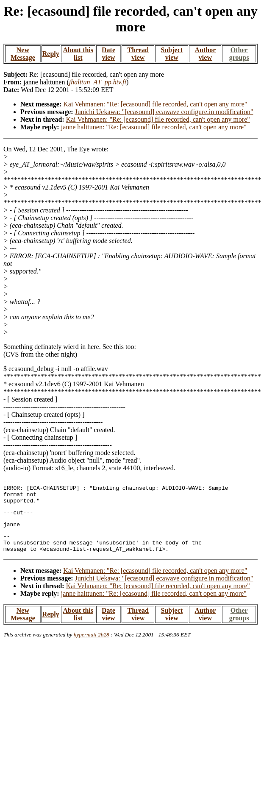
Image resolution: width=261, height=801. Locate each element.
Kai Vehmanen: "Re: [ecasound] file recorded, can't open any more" (155, 104)
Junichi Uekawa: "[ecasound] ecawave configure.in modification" (164, 111)
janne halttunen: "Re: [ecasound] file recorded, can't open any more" (154, 127)
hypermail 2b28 (91, 646)
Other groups (239, 53)
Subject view (172, 53)
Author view (205, 53)
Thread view (138, 53)
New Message (23, 53)
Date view (108, 53)
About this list (78, 53)
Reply (50, 53)
